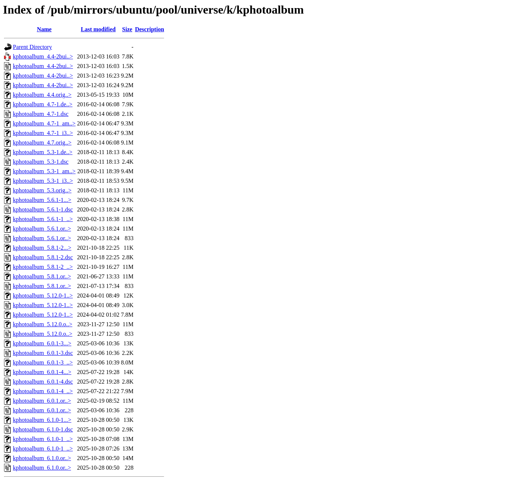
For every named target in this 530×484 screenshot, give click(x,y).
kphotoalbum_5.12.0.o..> (42, 324)
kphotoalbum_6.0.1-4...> (42, 372)
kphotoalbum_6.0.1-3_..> (43, 362)
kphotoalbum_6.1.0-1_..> (43, 439)
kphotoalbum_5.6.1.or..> (42, 228)
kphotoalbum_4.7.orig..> (42, 142)
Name (44, 29)
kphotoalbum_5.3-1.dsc (40, 162)
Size (127, 29)
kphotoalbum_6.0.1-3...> (42, 343)
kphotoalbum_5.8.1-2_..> (43, 267)
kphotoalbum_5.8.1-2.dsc (43, 257)
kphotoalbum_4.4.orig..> (42, 95)
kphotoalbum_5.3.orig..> (42, 190)
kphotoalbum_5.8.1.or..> (42, 276)
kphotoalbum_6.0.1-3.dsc (43, 353)
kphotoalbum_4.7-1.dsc (40, 114)
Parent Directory (32, 47)
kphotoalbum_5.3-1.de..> (43, 152)
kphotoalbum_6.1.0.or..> (42, 458)
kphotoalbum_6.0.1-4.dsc (43, 381)
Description (149, 29)
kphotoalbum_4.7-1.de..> (43, 104)
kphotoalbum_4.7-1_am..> (44, 123)
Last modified (98, 29)
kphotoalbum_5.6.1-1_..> (43, 219)
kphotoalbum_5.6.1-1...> (42, 200)
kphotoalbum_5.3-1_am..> (44, 171)
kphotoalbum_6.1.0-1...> (42, 420)
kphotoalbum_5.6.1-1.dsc (43, 209)
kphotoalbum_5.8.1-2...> (42, 248)
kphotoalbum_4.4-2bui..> (43, 56)
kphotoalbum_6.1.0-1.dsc (43, 429)
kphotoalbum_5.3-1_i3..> (43, 181)
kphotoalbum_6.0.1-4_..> (43, 391)
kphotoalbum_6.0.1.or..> (42, 401)
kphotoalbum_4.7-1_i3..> (43, 133)
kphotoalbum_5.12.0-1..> (43, 295)
